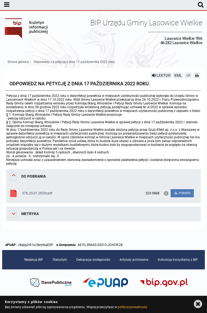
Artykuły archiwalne (134, 260)
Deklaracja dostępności (93, 260)
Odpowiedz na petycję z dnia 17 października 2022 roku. (75, 62)
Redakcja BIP (33, 260)
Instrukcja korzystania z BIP (178, 260)
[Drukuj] (197, 75)
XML (178, 75)
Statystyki (60, 260)
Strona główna (18, 62)
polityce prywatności (132, 307)
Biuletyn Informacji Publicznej (27, 31)
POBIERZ (182, 193)
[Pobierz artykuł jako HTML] (188, 75)
